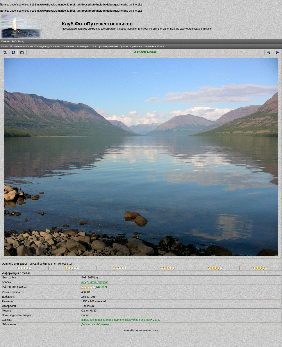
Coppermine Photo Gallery (146, 330)
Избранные (149, 46)
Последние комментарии (75, 46)
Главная (5, 41)
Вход (20, 41)
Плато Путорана (98, 282)
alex (83, 282)
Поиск (160, 46)
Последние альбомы (21, 46)
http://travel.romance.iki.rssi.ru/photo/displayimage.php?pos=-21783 (121, 319)
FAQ (14, 41)
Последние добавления (47, 46)
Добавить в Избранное (95, 324)
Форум (5, 46)
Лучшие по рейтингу (131, 46)
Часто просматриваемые (104, 46)
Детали (101, 286)
